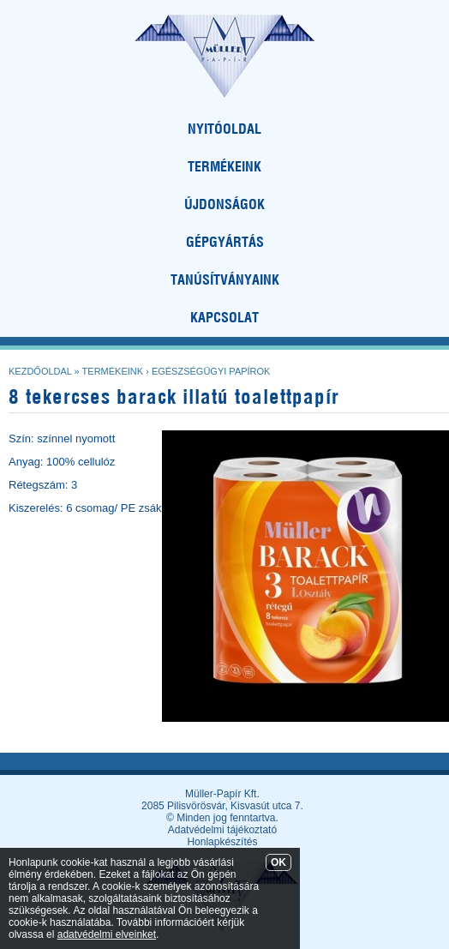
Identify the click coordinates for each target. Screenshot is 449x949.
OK (278, 862)
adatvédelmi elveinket (106, 934)
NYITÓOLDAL (224, 128)
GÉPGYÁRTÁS (225, 241)
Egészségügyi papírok (211, 371)
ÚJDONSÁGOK (224, 204)
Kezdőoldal (40, 371)
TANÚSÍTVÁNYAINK (225, 279)
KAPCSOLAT (224, 317)
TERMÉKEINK (224, 166)
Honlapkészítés (222, 842)
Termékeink (113, 371)
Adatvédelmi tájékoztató (222, 830)
